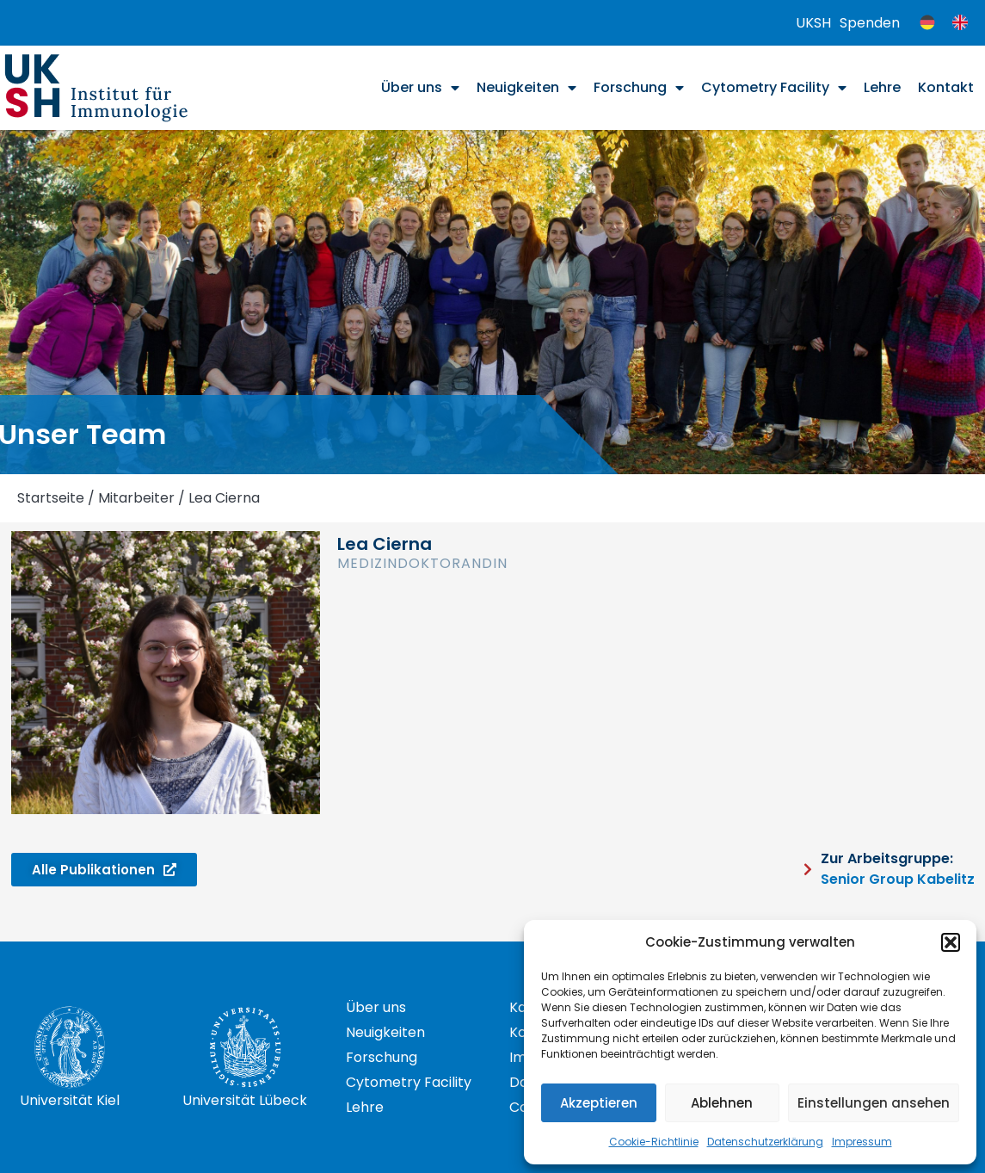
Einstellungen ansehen (873, 1103)
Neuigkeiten (526, 87)
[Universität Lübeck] (245, 1047)
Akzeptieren (598, 1103)
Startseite (50, 498)
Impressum (862, 1141)
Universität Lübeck (244, 1100)
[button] (950, 942)
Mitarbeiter (136, 498)
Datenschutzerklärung (765, 1141)
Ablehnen (722, 1103)
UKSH (813, 23)
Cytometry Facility (773, 87)
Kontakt (946, 87)
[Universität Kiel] (70, 1047)
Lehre (882, 87)
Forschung (639, 87)
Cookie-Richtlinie (654, 1141)
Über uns (420, 87)
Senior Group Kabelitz (898, 879)
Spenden (870, 23)
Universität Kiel (70, 1100)
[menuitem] (927, 22)
